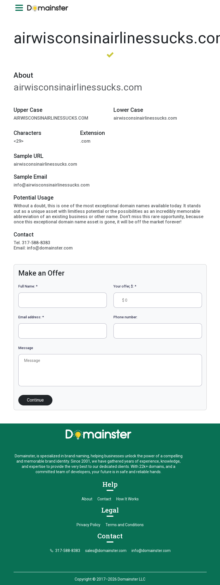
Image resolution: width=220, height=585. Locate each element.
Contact (104, 492)
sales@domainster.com (106, 544)
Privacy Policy (88, 518)
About (87, 492)
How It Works (127, 492)
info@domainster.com (151, 544)
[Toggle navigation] (19, 8)
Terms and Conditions (124, 518)
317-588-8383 (65, 544)
